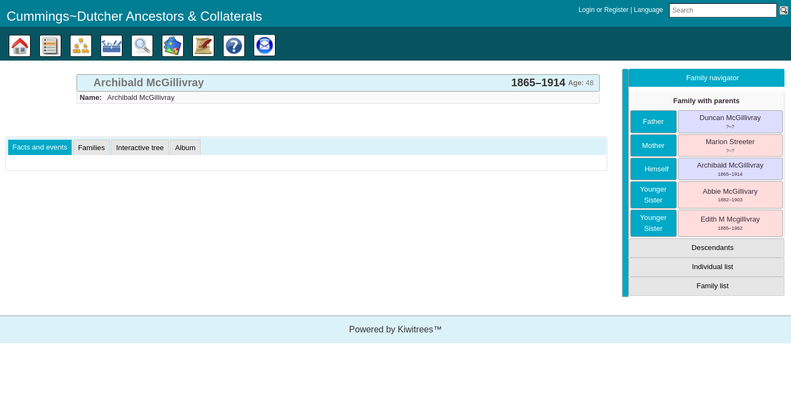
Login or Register (604, 10)
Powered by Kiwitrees (395, 329)
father (653, 121)
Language (648, 10)
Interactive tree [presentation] (139, 148)
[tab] (338, 83)
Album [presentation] (185, 148)
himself (653, 169)
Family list (712, 286)
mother (653, 145)
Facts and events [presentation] (40, 147)
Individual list (713, 267)
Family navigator (712, 78)
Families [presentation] (91, 148)
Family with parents (706, 101)
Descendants (713, 247)
